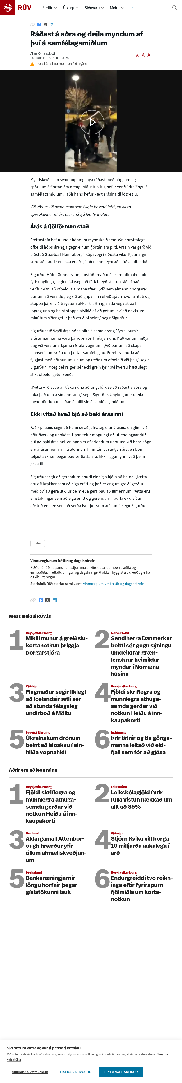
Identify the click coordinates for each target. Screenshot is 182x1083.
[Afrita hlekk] (32, 25)
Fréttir (47, 7)
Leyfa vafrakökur (121, 1072)
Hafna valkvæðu (75, 1072)
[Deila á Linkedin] (51, 25)
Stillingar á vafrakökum (30, 1072)
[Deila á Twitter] (45, 25)
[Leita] (174, 7)
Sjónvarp (92, 7)
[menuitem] (55, 7)
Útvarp (68, 7)
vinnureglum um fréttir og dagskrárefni (114, 583)
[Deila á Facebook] (39, 25)
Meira (114, 7)
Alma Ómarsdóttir (43, 54)
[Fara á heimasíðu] (20, 7)
